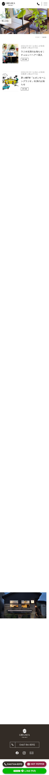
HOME (37, 37)
